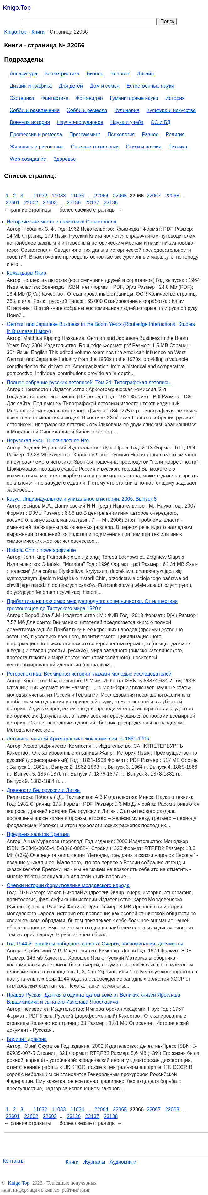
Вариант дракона (27, 1039)
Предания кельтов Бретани (38, 834)
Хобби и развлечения (35, 110)
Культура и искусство (171, 110)
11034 (77, 195)
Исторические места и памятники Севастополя (61, 221)
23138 (111, 202)
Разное (150, 134)
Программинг (84, 134)
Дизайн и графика (31, 86)
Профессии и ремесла (36, 134)
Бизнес (95, 73)
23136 (74, 202)
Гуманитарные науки (134, 98)
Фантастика (54, 98)
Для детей (71, 86)
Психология (121, 134)
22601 (13, 202)
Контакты (13, 1161)
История (175, 98)
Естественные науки (150, 86)
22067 (154, 195)
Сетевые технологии (95, 146)
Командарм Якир (26, 273)
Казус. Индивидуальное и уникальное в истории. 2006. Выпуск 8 (82, 499)
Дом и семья (105, 86)
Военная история (30, 122)
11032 (40, 195)
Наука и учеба (126, 122)
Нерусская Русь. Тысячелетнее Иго (48, 440)
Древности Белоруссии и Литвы (44, 790)
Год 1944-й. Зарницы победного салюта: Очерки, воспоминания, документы (95, 943)
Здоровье (64, 159)
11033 (59, 195)
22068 (172, 195)
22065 (120, 195)
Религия (175, 134)
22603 (50, 202)
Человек (120, 73)
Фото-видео (89, 98)
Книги (72, 1162)
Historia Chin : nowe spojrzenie (41, 550)
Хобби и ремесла (87, 110)
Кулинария (127, 110)
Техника (177, 146)
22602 (31, 202)
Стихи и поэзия (143, 146)
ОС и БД (160, 122)
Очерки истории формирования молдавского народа (68, 885)
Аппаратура (23, 73)
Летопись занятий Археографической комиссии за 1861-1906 (78, 738)
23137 (92, 202)
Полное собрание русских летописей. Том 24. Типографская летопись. (89, 382)
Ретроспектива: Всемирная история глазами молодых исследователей (89, 673)
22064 (101, 195)
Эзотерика (22, 98)
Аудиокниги (123, 1162)
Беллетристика (62, 73)
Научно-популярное (80, 122)
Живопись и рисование (37, 146)
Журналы (94, 1162)
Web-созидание (28, 159)
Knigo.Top (17, 7)
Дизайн (145, 73)
